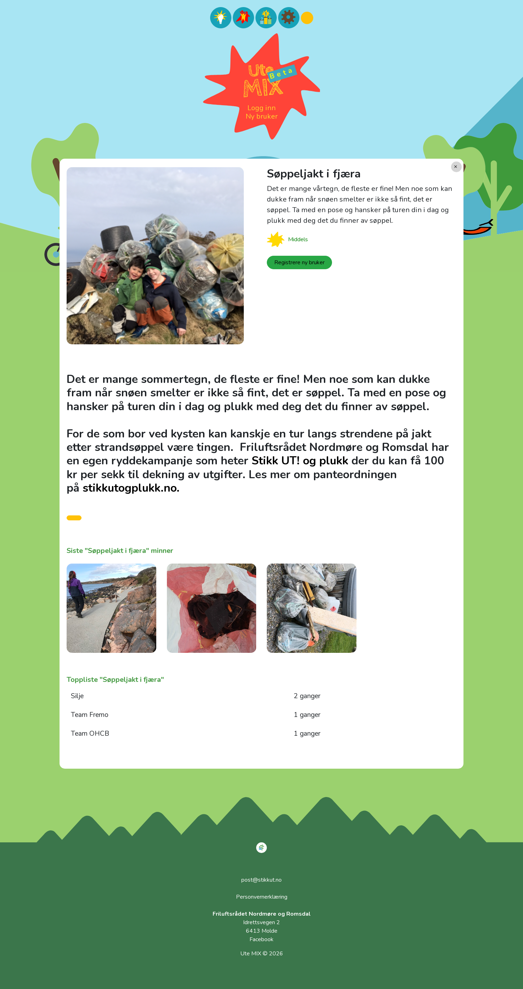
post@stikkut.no (261, 880)
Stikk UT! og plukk (300, 460)
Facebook (261, 939)
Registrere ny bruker (299, 262)
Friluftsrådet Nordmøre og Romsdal (262, 914)
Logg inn (261, 108)
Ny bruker (262, 116)
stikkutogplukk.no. (131, 488)
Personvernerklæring (261, 897)
